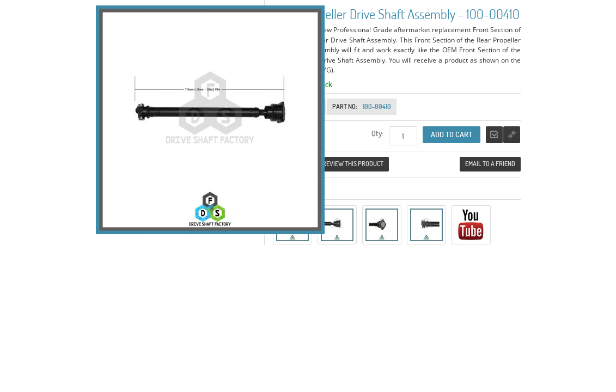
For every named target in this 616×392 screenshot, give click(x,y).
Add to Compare (511, 134)
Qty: (377, 133)
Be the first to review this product (330, 164)
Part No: (344, 106)
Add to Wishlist (494, 134)
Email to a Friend (490, 164)
